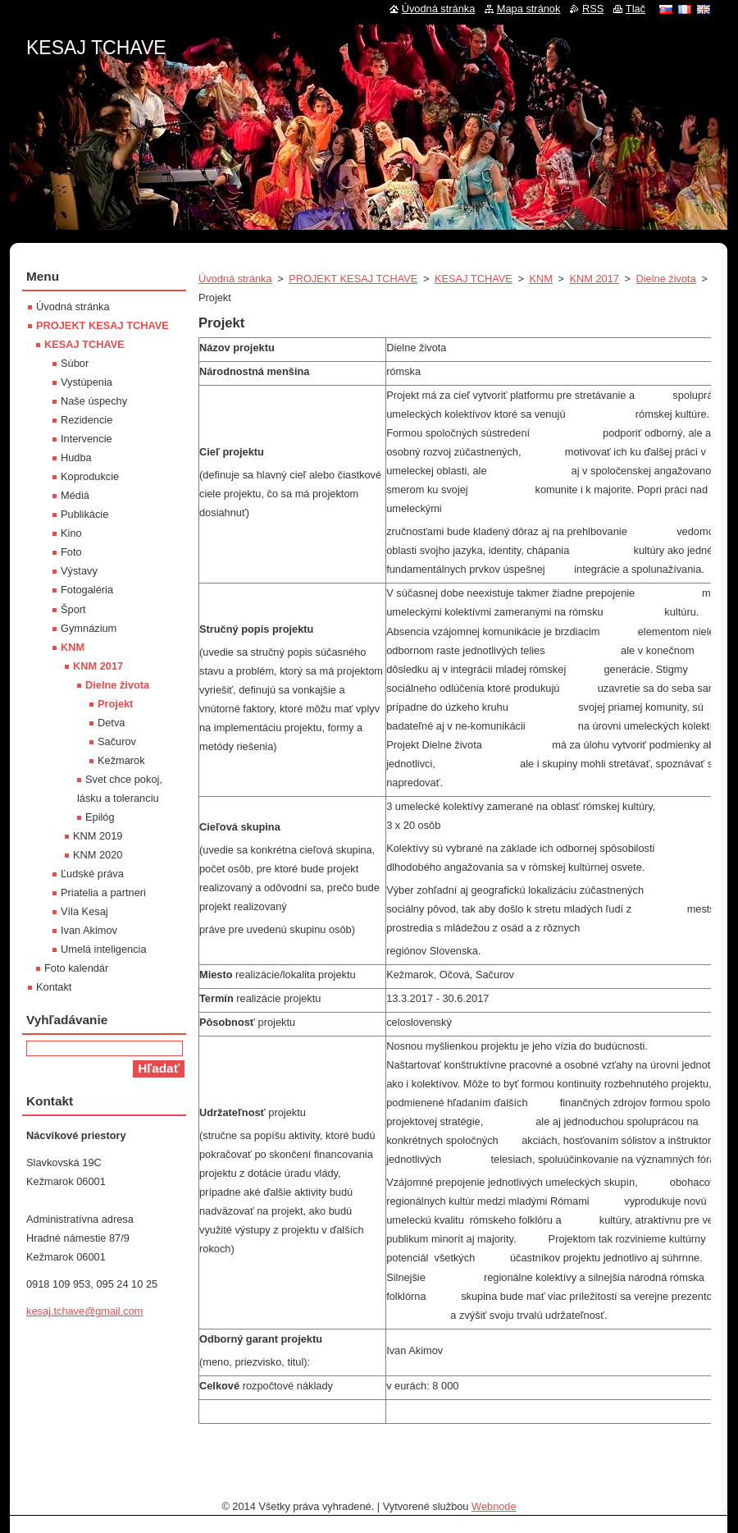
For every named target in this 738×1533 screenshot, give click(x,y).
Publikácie (84, 514)
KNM (540, 278)
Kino (71, 533)
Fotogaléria (87, 589)
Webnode (494, 1506)
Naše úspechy (94, 401)
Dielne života (666, 278)
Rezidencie (86, 420)
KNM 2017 (593, 278)
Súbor (75, 363)
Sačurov (117, 741)
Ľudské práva (92, 873)
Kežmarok (121, 760)
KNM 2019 (97, 836)
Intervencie (86, 438)
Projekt (115, 704)
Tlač (635, 8)
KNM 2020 (97, 855)
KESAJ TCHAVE (473, 278)
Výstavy (79, 571)
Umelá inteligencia (104, 949)
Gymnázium (88, 628)
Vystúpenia (86, 382)
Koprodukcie (90, 476)
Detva (111, 722)
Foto (71, 552)
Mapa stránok (529, 8)
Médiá (75, 495)
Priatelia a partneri (103, 892)
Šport (73, 609)
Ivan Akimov (89, 930)
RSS (593, 8)
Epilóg (100, 817)
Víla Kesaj (84, 911)
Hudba (76, 457)
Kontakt (53, 987)
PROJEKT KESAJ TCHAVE (353, 278)
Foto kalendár (76, 968)
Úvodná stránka (235, 278)
